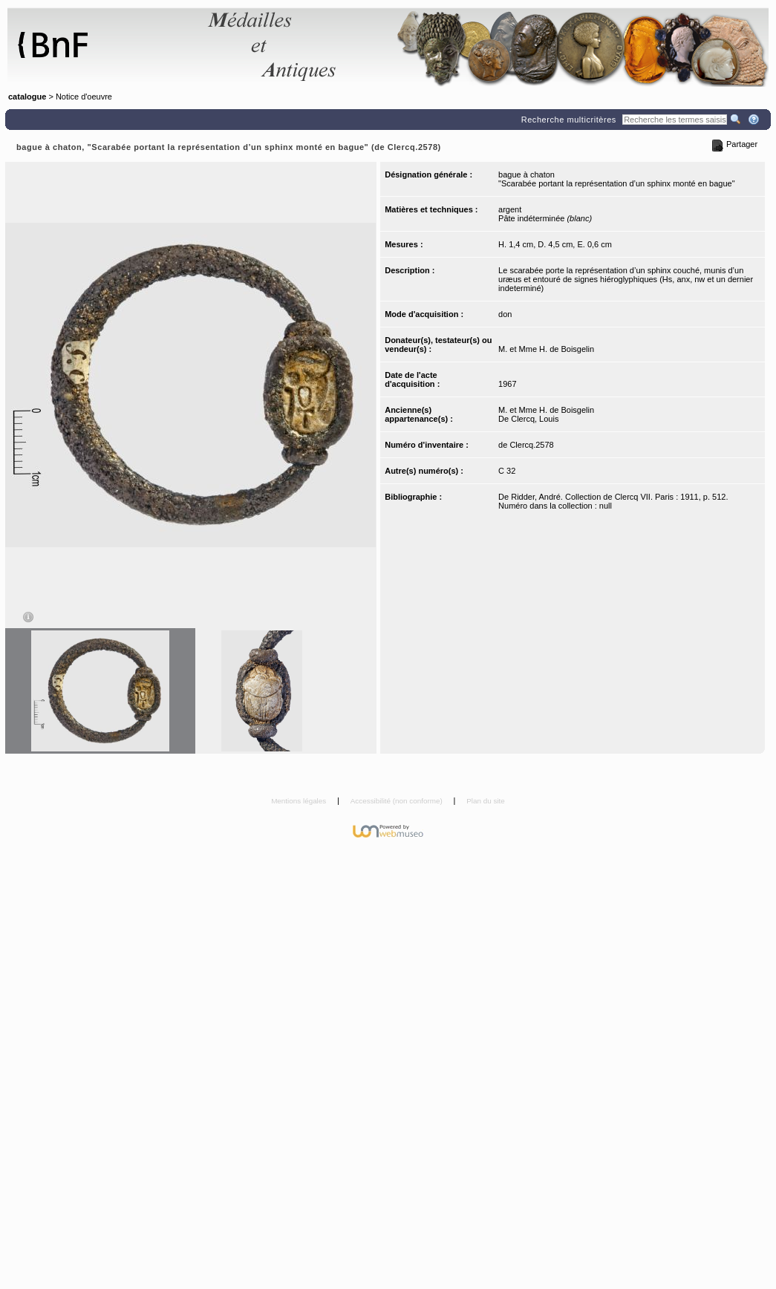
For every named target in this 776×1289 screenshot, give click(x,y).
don (505, 314)
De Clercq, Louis (528, 418)
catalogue (27, 96)
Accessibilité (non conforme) (397, 801)
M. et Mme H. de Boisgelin (546, 349)
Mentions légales (299, 801)
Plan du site (485, 801)
